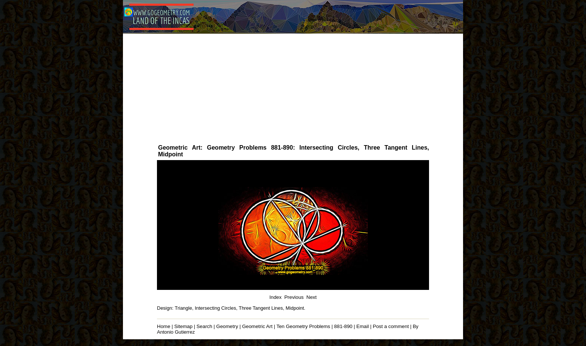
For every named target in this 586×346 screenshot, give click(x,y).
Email (363, 326)
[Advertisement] (293, 88)
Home (163, 326)
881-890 (343, 326)
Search (204, 326)
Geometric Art (257, 326)
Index (275, 297)
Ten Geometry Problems (303, 326)
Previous (294, 297)
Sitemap (183, 326)
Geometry (227, 326)
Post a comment (391, 326)
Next (311, 297)
